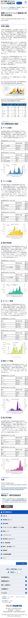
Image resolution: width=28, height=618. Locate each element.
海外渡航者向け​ (14, 577)
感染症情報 (5, 523)
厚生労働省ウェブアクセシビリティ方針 (7, 601)
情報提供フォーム (14, 572)
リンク (4, 558)
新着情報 (5, 550)
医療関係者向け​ (14, 581)
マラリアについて (7, 535)
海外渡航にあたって (7, 519)
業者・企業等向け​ (14, 585)
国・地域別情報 (6, 542)
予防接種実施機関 (7, 554)
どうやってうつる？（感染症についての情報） (14, 527)
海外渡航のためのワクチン (9, 538)
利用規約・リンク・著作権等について (7, 597)
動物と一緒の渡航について (9, 546)
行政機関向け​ (14, 589)
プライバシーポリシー (21, 596)
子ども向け (14, 593)
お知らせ (5, 515)
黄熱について (6, 531)
